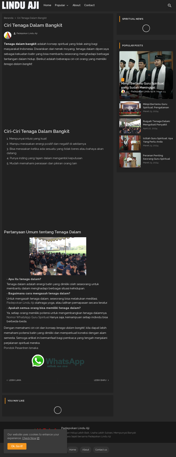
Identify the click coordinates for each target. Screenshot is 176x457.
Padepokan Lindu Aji (20, 302)
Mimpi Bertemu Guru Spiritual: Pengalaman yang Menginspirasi (156, 107)
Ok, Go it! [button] (17, 446)
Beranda (8, 18)
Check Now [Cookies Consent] (29, 438)
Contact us (101, 449)
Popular (60, 5)
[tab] (47, 5)
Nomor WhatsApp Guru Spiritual (28, 317)
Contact (89, 5)
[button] (169, 5)
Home (47, 5)
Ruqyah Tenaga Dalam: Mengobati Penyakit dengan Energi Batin (156, 124)
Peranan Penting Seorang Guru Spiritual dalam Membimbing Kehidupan (156, 160)
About (76, 5)
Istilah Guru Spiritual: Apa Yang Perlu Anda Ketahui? (158, 141)
